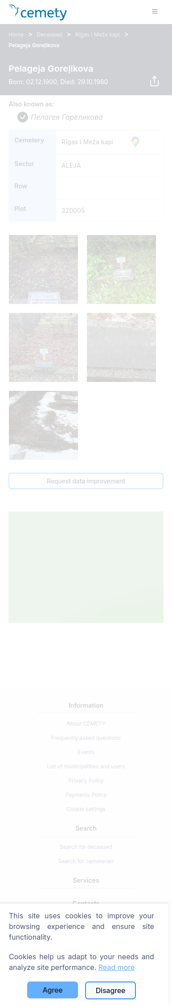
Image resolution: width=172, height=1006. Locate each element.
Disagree (111, 990)
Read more (116, 967)
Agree (52, 990)
